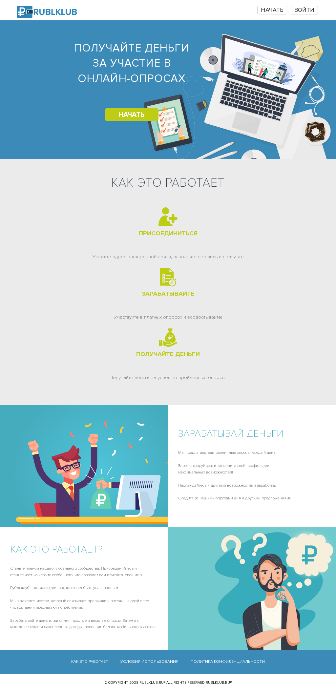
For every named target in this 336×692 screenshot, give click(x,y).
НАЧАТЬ (272, 9)
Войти (304, 9)
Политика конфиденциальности (228, 661)
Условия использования (149, 661)
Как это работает (89, 661)
